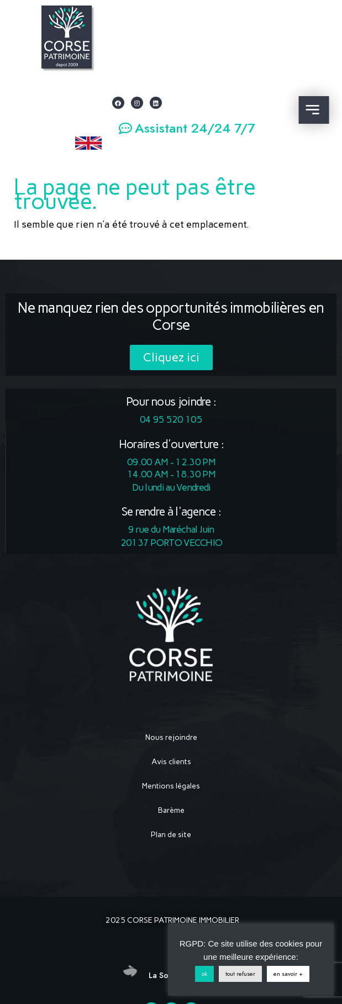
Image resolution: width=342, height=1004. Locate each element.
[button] (187, 128)
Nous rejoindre (171, 737)
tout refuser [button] (240, 973)
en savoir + (288, 973)
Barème (171, 810)
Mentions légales (171, 786)
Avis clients (171, 761)
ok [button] (204, 973)
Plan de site (171, 834)
